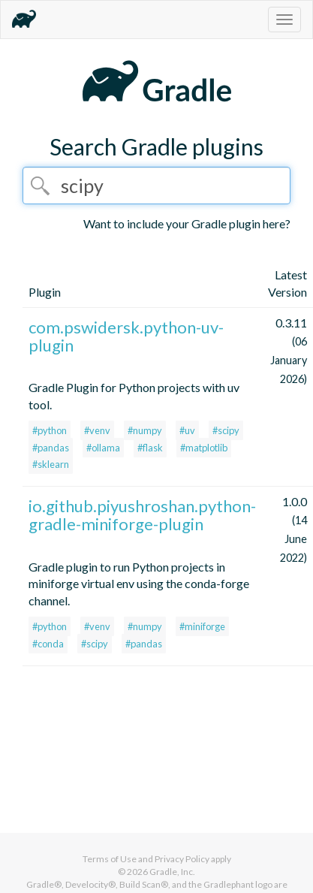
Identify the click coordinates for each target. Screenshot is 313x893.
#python (49, 430)
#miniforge (202, 626)
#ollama (103, 448)
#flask (150, 448)
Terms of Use (110, 858)
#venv (97, 430)
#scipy (225, 430)
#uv (187, 430)
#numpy (145, 430)
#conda (48, 644)
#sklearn (50, 464)
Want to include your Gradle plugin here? (186, 223)
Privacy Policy (182, 858)
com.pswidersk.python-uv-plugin (126, 336)
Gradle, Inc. (172, 871)
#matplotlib (203, 448)
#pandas (50, 448)
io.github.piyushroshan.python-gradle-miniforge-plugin (142, 515)
